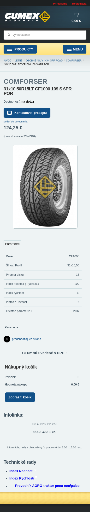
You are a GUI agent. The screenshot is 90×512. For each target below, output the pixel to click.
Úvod (7, 60)
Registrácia (79, 3)
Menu (75, 49)
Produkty (20, 49)
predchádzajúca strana (22, 339)
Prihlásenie (60, 3)
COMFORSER (74, 60)
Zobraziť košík (19, 397)
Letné (18, 60)
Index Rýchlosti (23, 478)
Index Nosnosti (22, 471)
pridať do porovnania (16, 121)
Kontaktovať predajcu (27, 113)
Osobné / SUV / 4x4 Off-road (44, 60)
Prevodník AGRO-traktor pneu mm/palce (47, 486)
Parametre (12, 244)
